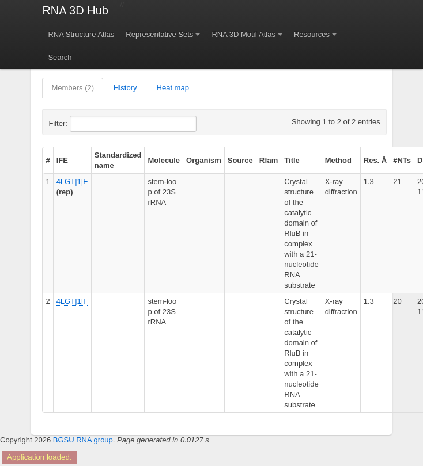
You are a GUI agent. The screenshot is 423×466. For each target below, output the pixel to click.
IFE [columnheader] (62, 160)
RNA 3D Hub (75, 10)
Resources (312, 34)
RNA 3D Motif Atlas (243, 34)
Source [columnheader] (240, 160)
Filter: (85, 124)
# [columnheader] (48, 160)
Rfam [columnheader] (268, 160)
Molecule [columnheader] (164, 160)
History (125, 87)
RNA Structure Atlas (81, 34)
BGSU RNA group (83, 440)
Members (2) (72, 87)
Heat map (173, 87)
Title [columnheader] (292, 160)
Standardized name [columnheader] (118, 160)
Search (59, 57)
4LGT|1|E (72, 181)
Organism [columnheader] (203, 160)
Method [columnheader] (338, 160)
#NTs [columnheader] (402, 160)
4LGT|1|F (72, 301)
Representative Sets (159, 34)
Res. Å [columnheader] (375, 160)
